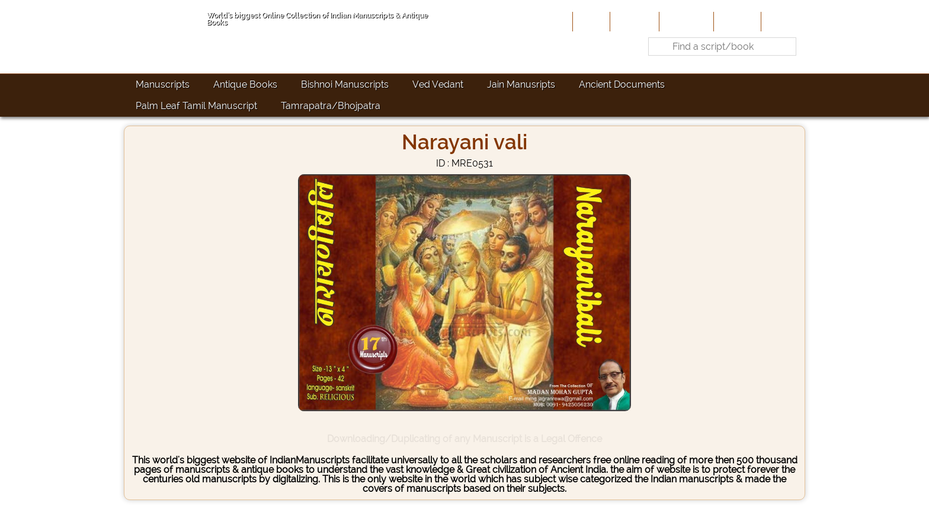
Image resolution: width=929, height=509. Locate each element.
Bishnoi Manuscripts (345, 84)
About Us (633, 21)
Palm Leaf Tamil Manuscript (196, 105)
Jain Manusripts (521, 84)
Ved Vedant (437, 84)
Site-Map (736, 21)
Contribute (685, 21)
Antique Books (245, 84)
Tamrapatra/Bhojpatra (330, 105)
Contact (781, 21)
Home (590, 21)
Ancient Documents (622, 84)
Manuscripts (163, 84)
